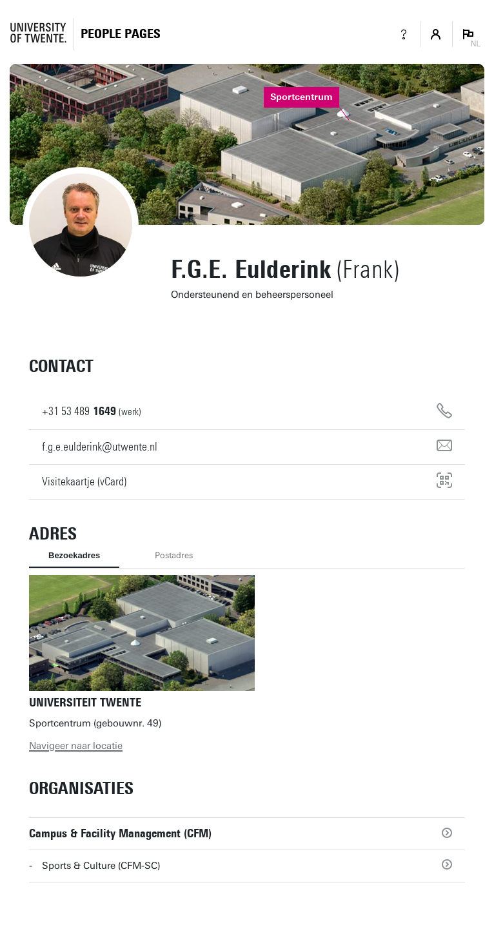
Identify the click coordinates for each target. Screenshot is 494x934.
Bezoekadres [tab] (74, 555)
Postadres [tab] (174, 555)
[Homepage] (121, 33)
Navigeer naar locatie (76, 746)
